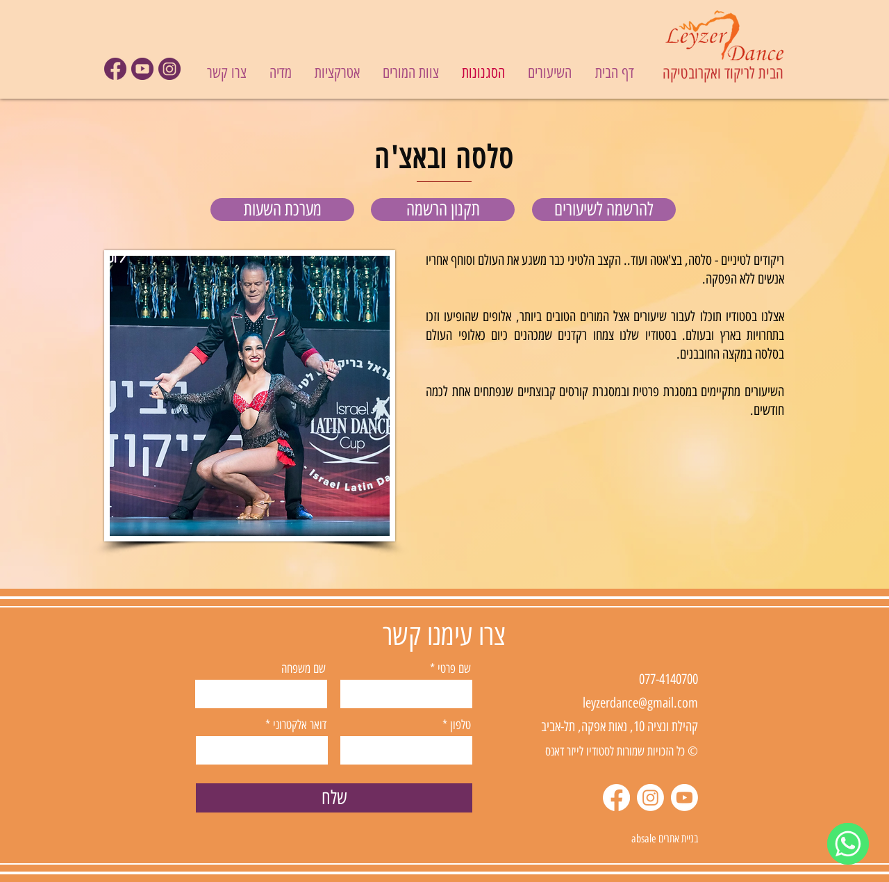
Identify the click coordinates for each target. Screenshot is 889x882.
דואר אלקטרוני (299, 725)
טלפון (460, 725)
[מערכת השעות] (282, 209)
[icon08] (142, 69)
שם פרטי (454, 668)
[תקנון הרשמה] (443, 209)
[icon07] (115, 69)
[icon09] (169, 69)
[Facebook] (616, 797)
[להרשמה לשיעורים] (604, 209)
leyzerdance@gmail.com (640, 702)
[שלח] (334, 797)
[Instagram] (650, 797)
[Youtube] (684, 797)
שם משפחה (303, 668)
